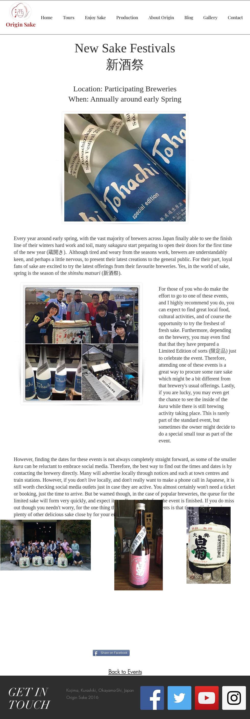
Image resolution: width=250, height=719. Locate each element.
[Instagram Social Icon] (234, 698)
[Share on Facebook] (111, 653)
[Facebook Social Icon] (152, 698)
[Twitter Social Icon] (179, 698)
